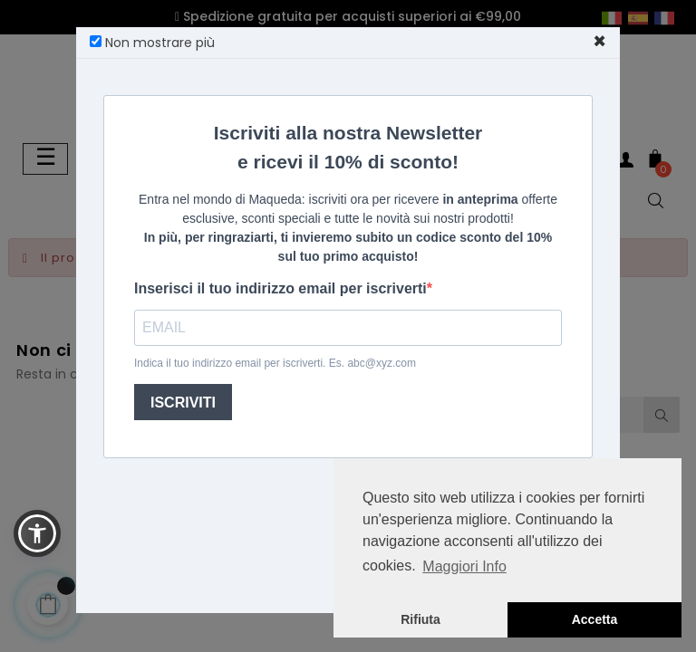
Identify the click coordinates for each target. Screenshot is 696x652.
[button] (37, 533)
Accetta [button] (595, 619)
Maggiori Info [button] (464, 566)
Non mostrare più (152, 43)
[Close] (599, 42)
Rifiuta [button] (420, 619)
